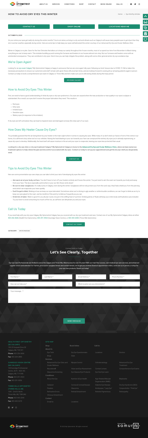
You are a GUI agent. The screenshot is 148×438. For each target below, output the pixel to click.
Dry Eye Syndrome (24, 230)
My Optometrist (70, 426)
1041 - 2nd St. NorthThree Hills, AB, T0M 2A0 (19, 390)
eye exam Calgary (25, 68)
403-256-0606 (13, 218)
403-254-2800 (17, 357)
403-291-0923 (42, 218)
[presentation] (74, 310)
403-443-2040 (73, 218)
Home (120, 14)
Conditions (69, 4)
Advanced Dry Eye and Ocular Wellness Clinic (99, 147)
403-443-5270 (17, 401)
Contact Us (29, 26)
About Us (43, 4)
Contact (92, 4)
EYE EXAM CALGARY (74, 80)
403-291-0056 (17, 380)
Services (56, 4)
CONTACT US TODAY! (74, 224)
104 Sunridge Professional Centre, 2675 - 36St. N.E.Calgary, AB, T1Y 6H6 (19, 367)
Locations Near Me (119, 26)
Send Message (74, 321)
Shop (81, 4)
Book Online (106, 4)
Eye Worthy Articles (133, 14)
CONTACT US (74, 159)
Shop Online (74, 26)
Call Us (119, 4)
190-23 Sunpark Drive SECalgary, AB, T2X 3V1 (20, 345)
